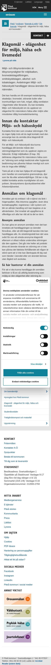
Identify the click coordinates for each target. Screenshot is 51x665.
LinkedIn (8, 580)
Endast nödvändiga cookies (25, 381)
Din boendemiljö (11, 391)
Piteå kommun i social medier (18, 584)
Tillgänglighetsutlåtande (15, 555)
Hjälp (6, 537)
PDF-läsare (9, 546)
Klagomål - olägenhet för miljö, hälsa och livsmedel (21, 404)
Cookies (8, 541)
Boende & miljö (31, 24)
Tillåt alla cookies (25, 373)
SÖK (34, 7)
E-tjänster (19, 2)
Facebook (9, 571)
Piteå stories (10, 509)
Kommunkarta (11, 513)
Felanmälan (9, 443)
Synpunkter (9, 452)
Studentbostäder (11, 412)
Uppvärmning (9, 423)
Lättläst (28, 2)
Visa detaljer (37, 364)
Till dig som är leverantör (16, 461)
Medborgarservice (13, 500)
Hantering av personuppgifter (18, 550)
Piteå (12, 24)
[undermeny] (45, 14)
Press (7, 518)
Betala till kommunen (14, 456)
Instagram (9, 575)
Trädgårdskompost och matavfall (18, 417)
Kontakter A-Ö (11, 448)
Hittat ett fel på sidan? (14, 559)
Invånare (10, 15)
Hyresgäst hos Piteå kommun (16, 397)
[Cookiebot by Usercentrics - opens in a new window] (36, 281)
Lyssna (7, 527)
